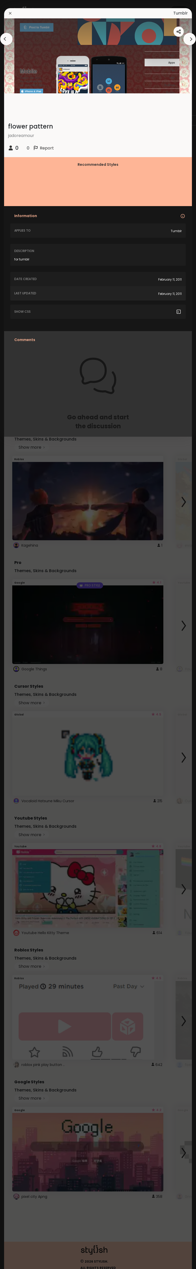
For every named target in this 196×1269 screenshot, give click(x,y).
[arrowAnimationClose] (6, 39)
